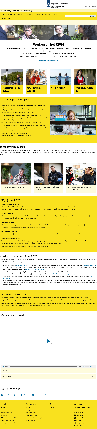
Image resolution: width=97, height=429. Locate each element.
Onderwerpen (10, 14)
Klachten (4, 415)
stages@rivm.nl (86, 300)
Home (3, 14)
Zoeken (92, 16)
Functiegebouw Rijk (89, 265)
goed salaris (20, 265)
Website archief (30, 420)
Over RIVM (20, 14)
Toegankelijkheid (31, 412)
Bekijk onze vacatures (48, 61)
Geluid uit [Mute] (83, 366)
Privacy (28, 410)
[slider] (43, 366)
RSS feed (76, 410)
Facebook (83, 415)
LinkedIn (83, 418)
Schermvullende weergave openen (94, 366)
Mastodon (83, 426)
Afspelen (3, 366)
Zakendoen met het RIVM (8, 420)
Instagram (84, 423)
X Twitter (83, 413)
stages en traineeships (24, 136)
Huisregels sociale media (8, 423)
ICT (45, 128)
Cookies (28, 407)
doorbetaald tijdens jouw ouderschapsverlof (61, 274)
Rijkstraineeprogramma (57, 303)
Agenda (54, 14)
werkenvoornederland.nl (24, 300)
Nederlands (87, 6)
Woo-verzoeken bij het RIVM (9, 418)
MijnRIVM (6, 18)
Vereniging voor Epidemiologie (45, 300)
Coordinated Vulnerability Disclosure (36, 418)
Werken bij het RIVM (7, 412)
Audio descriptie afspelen (91, 366)
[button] (48, 341)
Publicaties (29, 14)
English (94, 6)
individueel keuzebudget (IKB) (34, 270)
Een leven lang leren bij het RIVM (13, 187)
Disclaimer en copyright (32, 415)
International (39, 14)
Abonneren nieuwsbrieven (82, 407)
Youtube (83, 420)
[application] (48, 341)
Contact (47, 14)
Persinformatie (5, 410)
